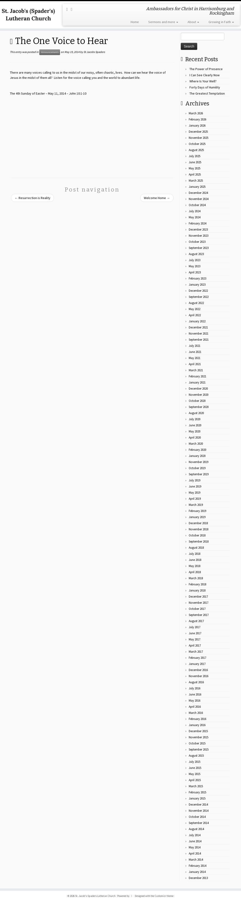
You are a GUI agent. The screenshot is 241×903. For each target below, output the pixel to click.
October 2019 (197, 468)
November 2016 (198, 676)
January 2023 (197, 285)
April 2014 (195, 853)
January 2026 (197, 126)
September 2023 (199, 248)
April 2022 (195, 315)
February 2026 (197, 119)
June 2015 (195, 768)
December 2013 (198, 878)
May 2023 (194, 266)
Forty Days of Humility (204, 87)
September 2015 (199, 749)
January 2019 (197, 517)
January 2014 (197, 872)
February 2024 (197, 223)
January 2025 (197, 187)
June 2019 (195, 486)
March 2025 (196, 181)
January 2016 (197, 725)
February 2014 (197, 866)
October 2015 (197, 743)
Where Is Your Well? (203, 81)
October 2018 (197, 535)
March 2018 (196, 578)
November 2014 (198, 811)
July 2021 (194, 346)
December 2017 (198, 597)
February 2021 (197, 376)
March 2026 (196, 113)
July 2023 (194, 260)
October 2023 (197, 242)
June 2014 (195, 841)
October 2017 (197, 609)
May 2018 (194, 566)
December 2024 (198, 193)
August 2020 (196, 413)
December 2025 (198, 132)
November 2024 (198, 199)
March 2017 (196, 652)
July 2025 (194, 156)
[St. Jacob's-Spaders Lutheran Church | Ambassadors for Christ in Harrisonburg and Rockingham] (28, 15)
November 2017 (198, 603)
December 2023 (198, 230)
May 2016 (194, 701)
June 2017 (195, 633)
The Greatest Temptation (207, 93)
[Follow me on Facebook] (73, 9)
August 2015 (196, 756)
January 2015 (197, 798)
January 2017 (197, 664)
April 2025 (195, 174)
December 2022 (198, 291)
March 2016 (196, 713)
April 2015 (195, 780)
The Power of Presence (206, 69)
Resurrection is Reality (32, 198)
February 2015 (197, 792)
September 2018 (199, 541)
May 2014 (194, 847)
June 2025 (195, 162)
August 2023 (196, 254)
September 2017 (199, 615)
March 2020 (196, 444)
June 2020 (195, 425)
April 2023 (195, 272)
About (193, 22)
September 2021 (199, 340)
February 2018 (197, 584)
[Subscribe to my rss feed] (68, 9)
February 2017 (197, 658)
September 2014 (199, 823)
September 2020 (199, 407)
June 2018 (195, 560)
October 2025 (197, 144)
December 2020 (198, 389)
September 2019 (199, 474)
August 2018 (196, 548)
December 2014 (198, 805)
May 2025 (194, 168)
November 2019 (198, 462)
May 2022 (194, 309)
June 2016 (195, 694)
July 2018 (194, 554)
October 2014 (197, 817)
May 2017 (194, 639)
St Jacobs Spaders (94, 52)
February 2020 (197, 450)
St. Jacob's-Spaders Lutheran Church (95, 896)
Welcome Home (157, 198)
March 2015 (196, 786)
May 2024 (194, 217)
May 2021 (194, 358)
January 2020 (197, 456)
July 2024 (194, 211)
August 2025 (196, 150)
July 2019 (194, 480)
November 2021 (198, 334)
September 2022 (199, 297)
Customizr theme (164, 896)
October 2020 (197, 401)
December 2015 (198, 731)
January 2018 (197, 590)
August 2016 (196, 682)
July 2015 (194, 762)
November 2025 (198, 138)
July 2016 (194, 688)
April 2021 (195, 364)
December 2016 (198, 670)
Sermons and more (163, 22)
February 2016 (197, 719)
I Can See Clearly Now (204, 75)
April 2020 (195, 438)
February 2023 (197, 278)
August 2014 (196, 829)
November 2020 (198, 395)
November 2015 (198, 737)
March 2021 (196, 370)
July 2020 (194, 419)
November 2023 (198, 236)
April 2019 (195, 499)
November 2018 (198, 529)
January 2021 (197, 382)
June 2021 (195, 352)
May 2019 (194, 493)
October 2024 (197, 205)
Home (135, 22)
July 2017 (194, 627)
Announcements (49, 52)
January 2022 (197, 321)
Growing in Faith (221, 22)
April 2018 (195, 572)
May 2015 (194, 774)
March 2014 (196, 860)
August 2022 (196, 303)
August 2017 (196, 621)
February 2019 (197, 511)
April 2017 (195, 645)
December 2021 (198, 327)
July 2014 (194, 835)
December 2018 (198, 523)
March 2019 (196, 505)
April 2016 (195, 707)
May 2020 (194, 431)
